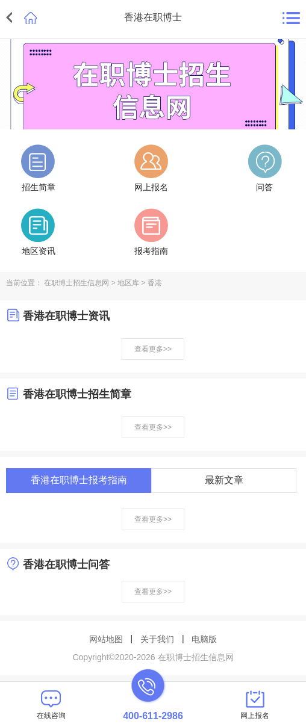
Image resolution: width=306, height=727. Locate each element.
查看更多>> (153, 349)
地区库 (128, 283)
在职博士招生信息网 (76, 283)
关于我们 (157, 639)
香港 (155, 283)
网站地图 (106, 639)
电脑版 (204, 639)
